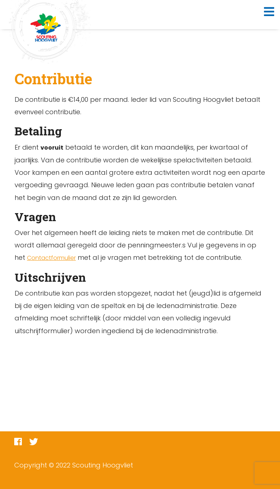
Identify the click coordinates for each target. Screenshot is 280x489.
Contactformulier (51, 258)
